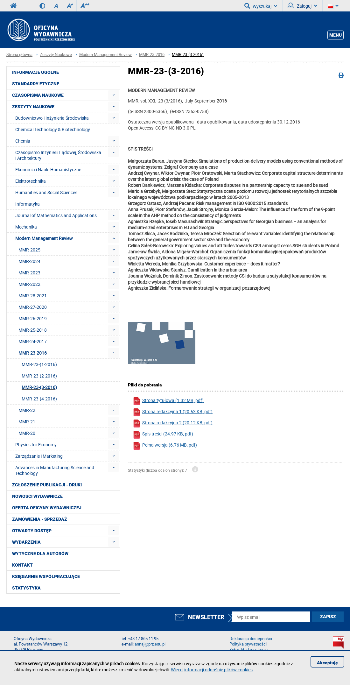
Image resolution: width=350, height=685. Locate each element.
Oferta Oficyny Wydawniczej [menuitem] (46, 507)
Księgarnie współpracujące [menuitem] (46, 576)
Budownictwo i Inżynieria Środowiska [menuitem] (52, 118)
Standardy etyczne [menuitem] (35, 83)
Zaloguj (302, 5)
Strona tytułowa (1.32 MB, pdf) (168, 401)
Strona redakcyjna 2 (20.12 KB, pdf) (173, 423)
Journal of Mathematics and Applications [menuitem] (56, 215)
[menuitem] (113, 95)
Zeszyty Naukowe (56, 54)
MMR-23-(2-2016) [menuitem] (39, 376)
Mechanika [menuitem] (26, 227)
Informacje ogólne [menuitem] (35, 72)
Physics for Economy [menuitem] (36, 444)
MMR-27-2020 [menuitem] (32, 307)
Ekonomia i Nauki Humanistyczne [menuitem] (48, 169)
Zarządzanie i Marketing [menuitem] (39, 456)
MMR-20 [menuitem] (26, 433)
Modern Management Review (105, 54)
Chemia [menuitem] (22, 141)
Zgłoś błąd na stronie (248, 649)
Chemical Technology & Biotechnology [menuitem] (52, 129)
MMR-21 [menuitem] (26, 422)
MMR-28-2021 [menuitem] (32, 296)
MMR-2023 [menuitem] (29, 273)
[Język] (333, 5)
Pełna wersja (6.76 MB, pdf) (165, 446)
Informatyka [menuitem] (27, 204)
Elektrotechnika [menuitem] (30, 181)
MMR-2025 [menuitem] (29, 250)
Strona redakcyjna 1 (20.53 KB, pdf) (173, 412)
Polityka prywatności (248, 644)
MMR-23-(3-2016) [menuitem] (39, 387)
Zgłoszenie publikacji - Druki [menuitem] (47, 484)
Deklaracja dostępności (250, 638)
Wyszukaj (260, 5)
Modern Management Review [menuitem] (44, 238)
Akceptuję (327, 662)
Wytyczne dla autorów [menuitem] (40, 553)
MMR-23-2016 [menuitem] (32, 353)
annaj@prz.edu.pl (150, 644)
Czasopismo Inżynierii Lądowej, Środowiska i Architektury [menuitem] (58, 155)
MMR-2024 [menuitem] (29, 261)
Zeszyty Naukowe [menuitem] (33, 106)
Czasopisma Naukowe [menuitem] (38, 95)
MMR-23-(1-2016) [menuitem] (39, 364)
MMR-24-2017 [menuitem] (32, 341)
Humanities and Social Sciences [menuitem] (46, 192)
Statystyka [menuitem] (26, 587)
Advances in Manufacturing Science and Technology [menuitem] (54, 470)
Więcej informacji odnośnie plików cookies (212, 670)
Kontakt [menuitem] (22, 565)
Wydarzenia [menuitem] (26, 542)
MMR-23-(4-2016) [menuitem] (39, 399)
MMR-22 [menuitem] (26, 410)
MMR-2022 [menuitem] (29, 284)
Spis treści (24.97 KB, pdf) (163, 435)
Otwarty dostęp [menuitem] (32, 530)
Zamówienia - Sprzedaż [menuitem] (39, 519)
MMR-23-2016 (151, 54)
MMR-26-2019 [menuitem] (32, 318)
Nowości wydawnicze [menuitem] (37, 496)
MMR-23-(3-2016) (188, 54)
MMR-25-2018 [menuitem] (32, 330)
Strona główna (19, 54)
